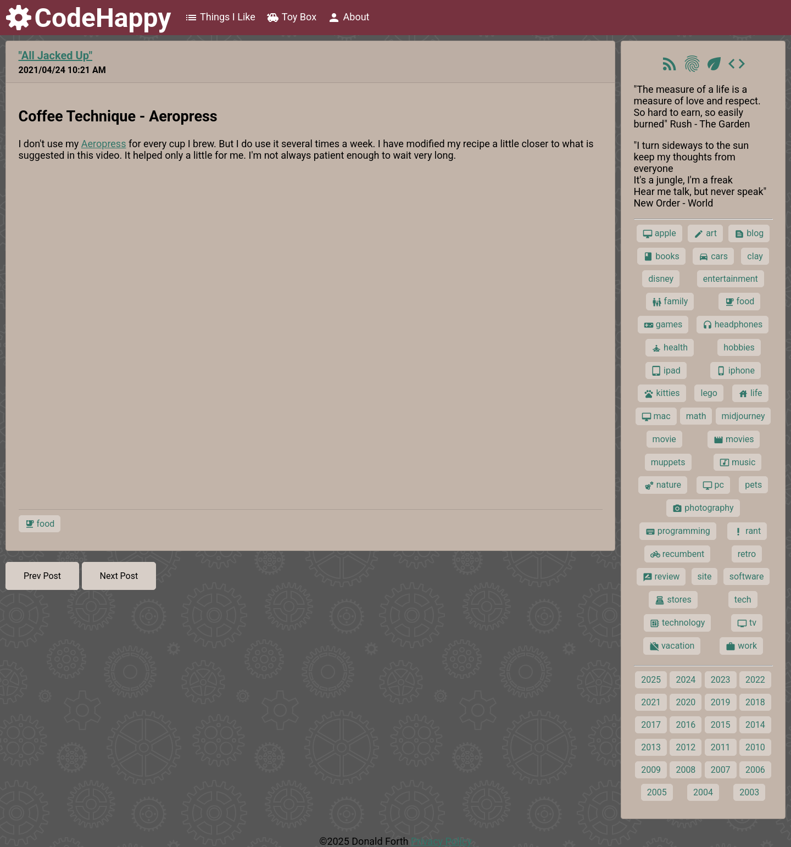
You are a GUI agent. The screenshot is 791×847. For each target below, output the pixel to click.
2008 (685, 770)
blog (749, 233)
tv (746, 622)
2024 (685, 680)
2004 (703, 792)
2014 (755, 725)
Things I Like (220, 17)
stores (673, 599)
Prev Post (42, 576)
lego (708, 393)
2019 (721, 702)
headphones (733, 324)
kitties (661, 393)
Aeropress (103, 143)
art (705, 233)
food (40, 524)
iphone (735, 370)
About (348, 17)
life (750, 393)
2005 (657, 792)
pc (713, 485)
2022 (755, 680)
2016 (685, 725)
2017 (651, 725)
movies (734, 439)
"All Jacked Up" (56, 55)
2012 (685, 747)
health (669, 347)
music (737, 462)
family (670, 301)
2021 (651, 702)
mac (656, 416)
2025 (651, 680)
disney (660, 279)
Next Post (119, 576)
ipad (666, 370)
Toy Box (291, 17)
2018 (755, 702)
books (661, 256)
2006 (755, 770)
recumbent (677, 554)
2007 (721, 770)
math (696, 416)
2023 (721, 680)
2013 (651, 747)
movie (664, 439)
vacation (671, 645)
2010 (755, 747)
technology (677, 622)
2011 (721, 747)
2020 (685, 702)
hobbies (739, 347)
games (663, 324)
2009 (651, 770)
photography (702, 508)
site (705, 576)
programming (677, 531)
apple (659, 233)
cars (713, 256)
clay (754, 256)
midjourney (743, 416)
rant (747, 531)
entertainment (730, 279)
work (741, 645)
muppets (668, 462)
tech (742, 599)
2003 (749, 792)
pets (753, 485)
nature (662, 485)
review (661, 576)
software (746, 576)
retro (747, 554)
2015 (721, 725)
